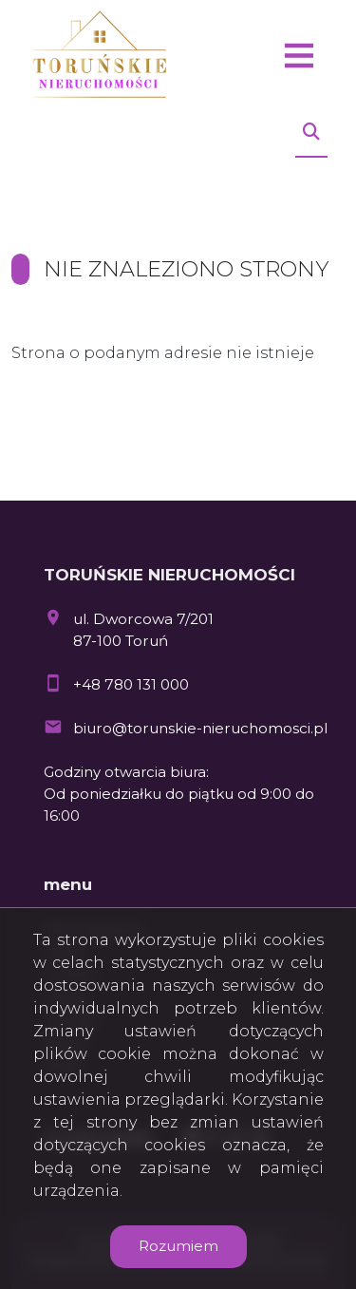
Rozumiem (178, 1246)
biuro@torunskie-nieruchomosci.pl (200, 728)
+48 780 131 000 (131, 684)
